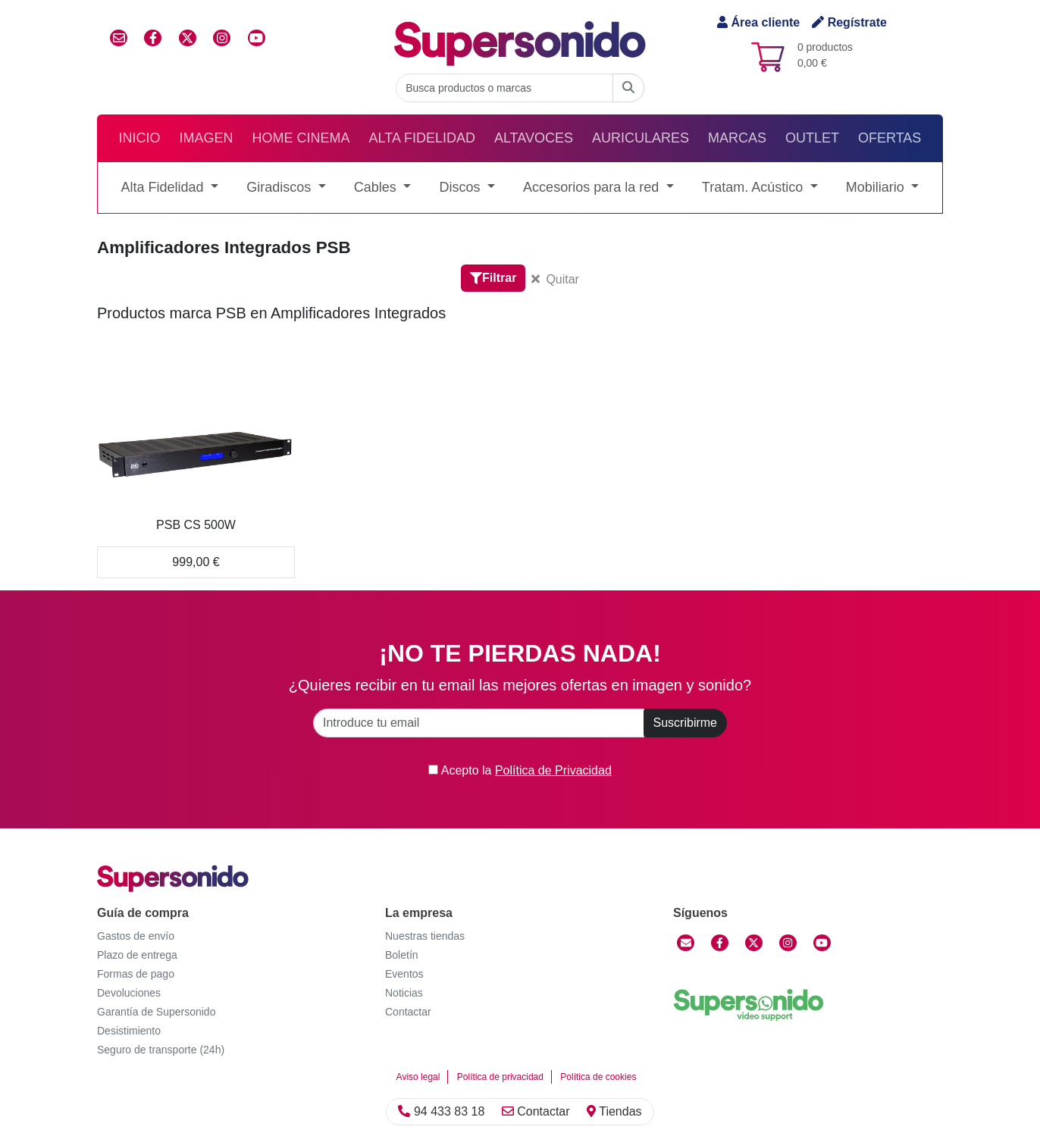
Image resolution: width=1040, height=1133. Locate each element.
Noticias (404, 993)
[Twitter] (754, 942)
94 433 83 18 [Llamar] (441, 1111)
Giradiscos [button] (280, 187)
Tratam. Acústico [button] (754, 187)
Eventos (404, 974)
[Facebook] (719, 942)
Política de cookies (598, 1077)
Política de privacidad (500, 1077)
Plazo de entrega (137, 955)
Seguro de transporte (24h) (160, 1050)
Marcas (737, 138)
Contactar (536, 1111)
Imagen (206, 138)
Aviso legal (418, 1077)
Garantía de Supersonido (156, 1012)
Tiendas (614, 1111)
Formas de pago (135, 974)
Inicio (140, 138)
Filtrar (493, 277)
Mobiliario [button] (877, 187)
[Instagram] (788, 942)
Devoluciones (129, 993)
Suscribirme (685, 722)
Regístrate (849, 22)
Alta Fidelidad (422, 138)
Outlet (812, 138)
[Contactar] (685, 942)
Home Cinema (301, 138)
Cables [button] (377, 187)
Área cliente (758, 22)
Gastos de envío (135, 936)
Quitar (555, 279)
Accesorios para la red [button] (593, 187)
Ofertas (889, 138)
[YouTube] (822, 942)
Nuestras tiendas (425, 936)
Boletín (401, 955)
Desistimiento (129, 1031)
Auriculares (640, 138)
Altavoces (533, 138)
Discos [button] (461, 187)
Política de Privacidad (553, 770)
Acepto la (520, 770)
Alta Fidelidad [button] (164, 187)
